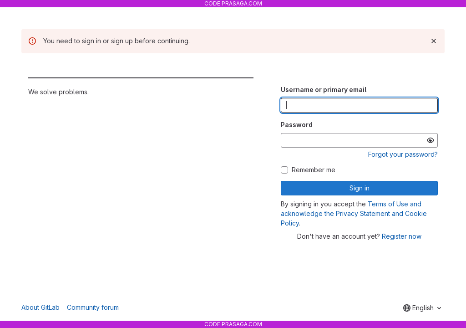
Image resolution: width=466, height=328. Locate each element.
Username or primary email (323, 89)
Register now (401, 236)
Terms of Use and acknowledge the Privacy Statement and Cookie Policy (354, 213)
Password (297, 124)
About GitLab (40, 307)
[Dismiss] (433, 41)
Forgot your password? (403, 154)
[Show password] (430, 140)
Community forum (93, 307)
